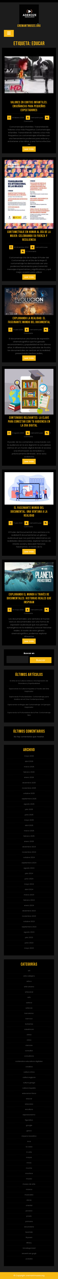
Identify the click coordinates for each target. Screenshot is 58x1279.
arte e (29, 981)
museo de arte (29, 1184)
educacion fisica (29, 1093)
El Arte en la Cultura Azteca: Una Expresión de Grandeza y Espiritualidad (29, 682)
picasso (29, 1210)
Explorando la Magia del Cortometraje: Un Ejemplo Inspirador (29, 705)
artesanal (29, 992)
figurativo (29, 1120)
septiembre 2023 (29, 927)
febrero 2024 (29, 900)
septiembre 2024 (29, 862)
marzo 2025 (29, 830)
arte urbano (29, 986)
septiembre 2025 (29, 798)
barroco (29, 1018)
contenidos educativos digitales (29, 1061)
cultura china (29, 1072)
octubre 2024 (29, 857)
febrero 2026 (29, 772)
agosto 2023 (29, 932)
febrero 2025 (29, 836)
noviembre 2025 (29, 788)
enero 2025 (29, 841)
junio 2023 (29, 943)
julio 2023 (29, 937)
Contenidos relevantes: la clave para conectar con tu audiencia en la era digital (29, 422)
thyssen (29, 1237)
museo (29, 1178)
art (29, 970)
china (29, 1034)
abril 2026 (29, 761)
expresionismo (29, 1114)
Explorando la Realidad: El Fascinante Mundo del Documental (29, 320)
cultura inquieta (29, 1088)
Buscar (40, 660)
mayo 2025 (29, 820)
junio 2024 (29, 878)
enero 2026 (29, 777)
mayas (29, 1157)
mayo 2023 (29, 948)
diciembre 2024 (29, 846)
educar (29, 1098)
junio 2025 (29, 814)
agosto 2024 (29, 868)
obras (29, 1200)
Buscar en (29, 653)
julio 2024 (29, 873)
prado (29, 1216)
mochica (29, 1173)
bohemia (29, 1024)
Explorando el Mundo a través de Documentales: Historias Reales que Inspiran (29, 598)
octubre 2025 (29, 793)
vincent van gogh (29, 1253)
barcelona (29, 1013)
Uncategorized (29, 1248)
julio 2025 (29, 809)
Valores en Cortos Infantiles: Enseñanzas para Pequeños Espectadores (29, 106)
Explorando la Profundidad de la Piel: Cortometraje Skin (29, 713)
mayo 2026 (29, 756)
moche (29, 1168)
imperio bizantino (29, 1136)
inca (29, 1141)
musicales (29, 1194)
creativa (29, 1066)
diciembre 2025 (29, 782)
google (29, 1125)
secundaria (29, 1227)
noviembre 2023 (29, 916)
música (29, 1189)
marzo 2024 (29, 894)
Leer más (29, 149)
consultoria (29, 1056)
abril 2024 (29, 889)
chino (29, 1040)
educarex (29, 1104)
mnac (29, 1162)
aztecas (29, 1008)
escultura (29, 1109)
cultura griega (29, 1082)
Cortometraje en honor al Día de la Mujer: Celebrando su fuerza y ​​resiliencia (29, 236)
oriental (29, 1205)
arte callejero (29, 976)
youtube (29, 1259)
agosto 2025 (29, 804)
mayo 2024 (29, 884)
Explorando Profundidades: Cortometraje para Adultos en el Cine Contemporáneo (29, 697)
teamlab (29, 1232)
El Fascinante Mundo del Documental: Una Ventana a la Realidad (29, 512)
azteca (29, 1002)
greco (29, 1130)
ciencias (29, 1045)
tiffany (29, 1243)
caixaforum (29, 1029)
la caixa (29, 1146)
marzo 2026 (29, 766)
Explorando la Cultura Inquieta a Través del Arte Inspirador (29, 690)
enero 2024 (29, 905)
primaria (29, 1221)
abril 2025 (29, 825)
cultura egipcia (29, 1077)
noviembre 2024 (29, 852)
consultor (29, 1050)
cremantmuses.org (29, 26)
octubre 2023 (29, 921)
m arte (29, 1152)
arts (29, 997)
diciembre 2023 (29, 910)
